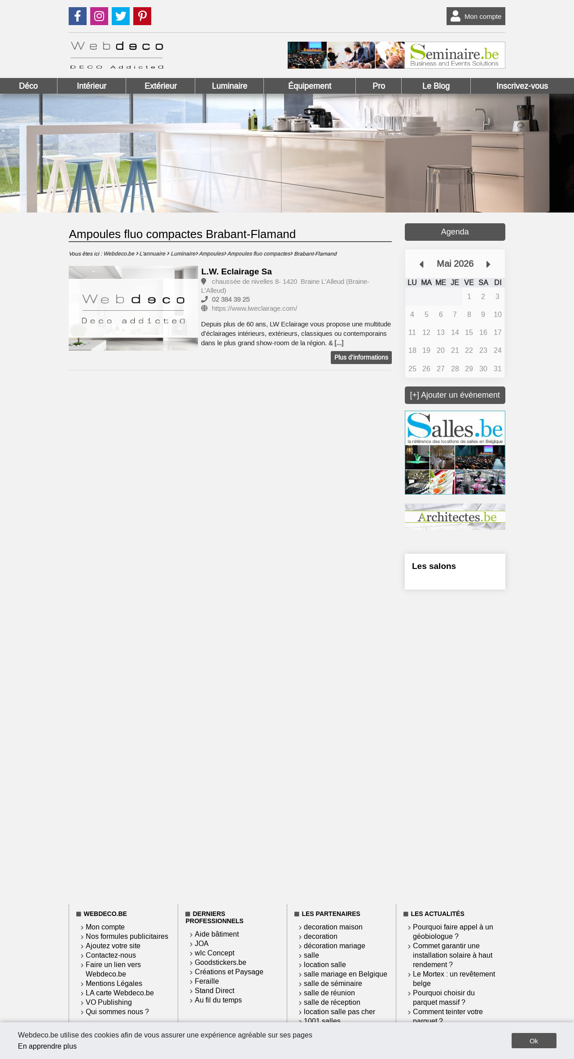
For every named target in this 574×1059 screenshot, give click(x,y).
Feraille (207, 981)
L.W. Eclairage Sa (236, 271)
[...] (338, 343)
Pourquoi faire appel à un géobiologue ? (453, 931)
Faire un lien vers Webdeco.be (113, 969)
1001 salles (322, 1021)
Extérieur (161, 86)
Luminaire (229, 86)
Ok (534, 1041)
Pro (378, 86)
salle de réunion (329, 993)
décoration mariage (334, 945)
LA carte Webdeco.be (120, 993)
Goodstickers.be (220, 962)
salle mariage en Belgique (345, 974)
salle (311, 955)
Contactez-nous (111, 955)
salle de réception (332, 1002)
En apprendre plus (47, 1046)
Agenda (455, 231)
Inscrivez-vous (522, 86)
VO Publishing (109, 1002)
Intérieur (91, 86)
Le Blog (436, 86)
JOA (202, 943)
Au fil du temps (218, 1000)
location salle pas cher (339, 1011)
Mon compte (474, 16)
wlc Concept (214, 953)
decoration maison (333, 927)
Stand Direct (214, 990)
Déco (28, 86)
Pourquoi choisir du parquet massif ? (444, 997)
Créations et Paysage (229, 972)
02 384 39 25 (231, 299)
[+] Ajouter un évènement (455, 395)
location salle (325, 964)
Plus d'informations (361, 357)
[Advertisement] (455, 745)
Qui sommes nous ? (117, 1011)
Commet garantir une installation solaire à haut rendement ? (452, 955)
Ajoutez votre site (113, 945)
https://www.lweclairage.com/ (254, 308)
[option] (133, 309)
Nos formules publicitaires (127, 936)
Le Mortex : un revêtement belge (454, 978)
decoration (320, 936)
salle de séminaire (333, 983)
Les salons (434, 566)
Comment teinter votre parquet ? (448, 1016)
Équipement (309, 86)
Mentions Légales (114, 983)
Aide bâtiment (217, 934)
